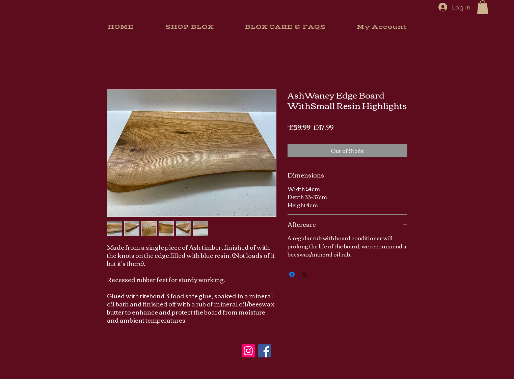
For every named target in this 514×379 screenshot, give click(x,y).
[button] (482, 7)
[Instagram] (248, 350)
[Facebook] (264, 350)
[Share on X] (305, 274)
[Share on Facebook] (292, 274)
